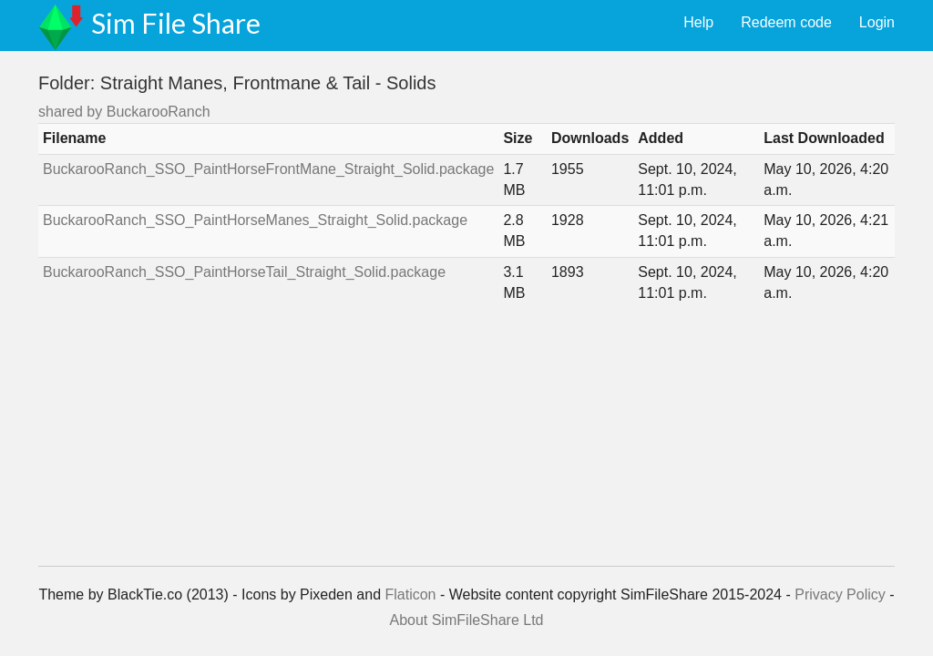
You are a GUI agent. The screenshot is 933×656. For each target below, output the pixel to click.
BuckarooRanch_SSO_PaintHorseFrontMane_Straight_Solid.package (268, 169)
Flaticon (410, 594)
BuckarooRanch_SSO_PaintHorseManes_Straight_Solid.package (255, 220)
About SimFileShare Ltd (467, 620)
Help (698, 22)
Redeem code (786, 22)
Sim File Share (176, 22)
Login (877, 22)
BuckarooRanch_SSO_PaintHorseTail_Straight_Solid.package (244, 272)
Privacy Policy (840, 594)
